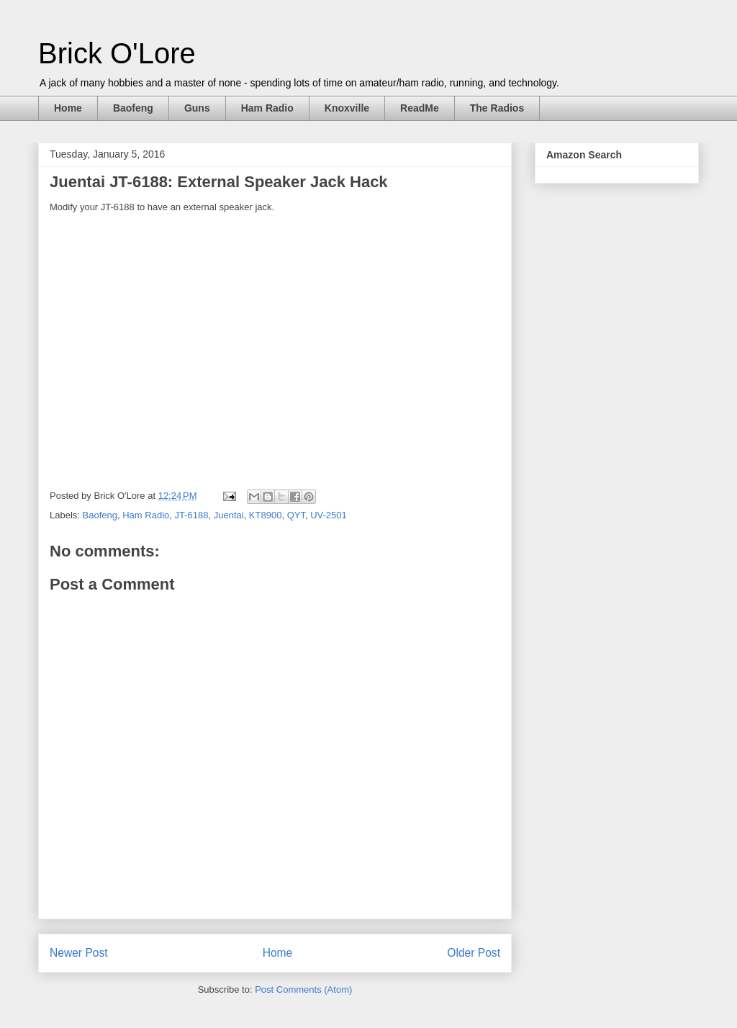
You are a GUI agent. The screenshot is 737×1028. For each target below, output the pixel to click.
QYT (296, 515)
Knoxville (347, 108)
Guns (197, 108)
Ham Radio (267, 108)
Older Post (473, 953)
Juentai (229, 515)
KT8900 (265, 515)
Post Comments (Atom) (303, 989)
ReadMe (419, 108)
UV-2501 (328, 515)
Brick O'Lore (117, 53)
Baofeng (133, 108)
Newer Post (79, 953)
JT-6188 (191, 515)
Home (68, 108)
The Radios (497, 108)
